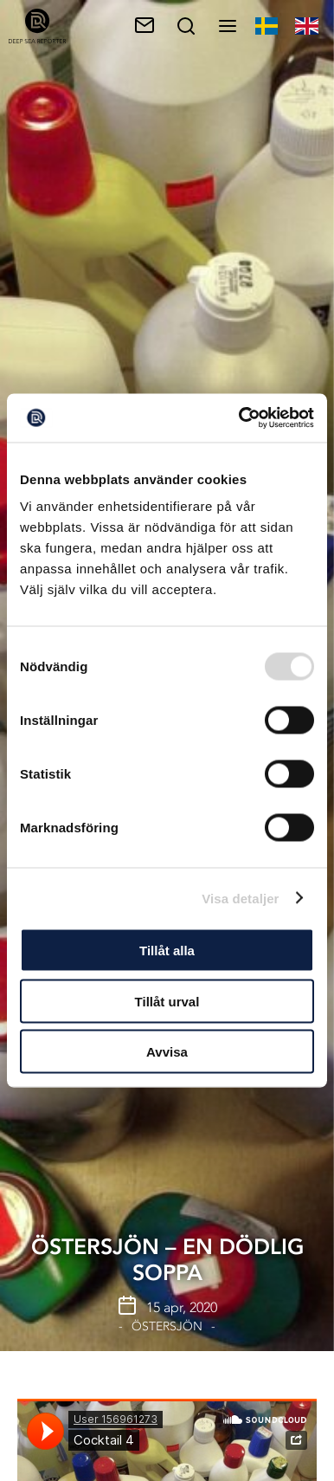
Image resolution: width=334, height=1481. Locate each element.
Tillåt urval (167, 1000)
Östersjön (167, 1326)
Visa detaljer (240, 897)
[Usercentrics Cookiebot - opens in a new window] (239, 418)
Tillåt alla (167, 950)
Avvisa (167, 1051)
